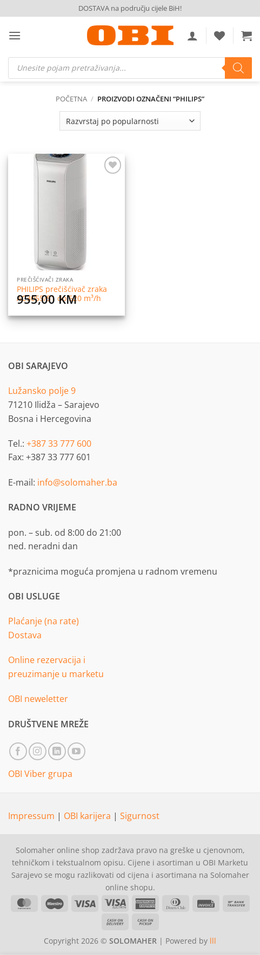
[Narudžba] (129, 121)
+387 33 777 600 (58, 443)
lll (213, 941)
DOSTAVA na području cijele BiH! (130, 8)
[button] (14, 35)
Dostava (25, 635)
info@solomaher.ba (77, 482)
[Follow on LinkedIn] (57, 751)
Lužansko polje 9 (42, 391)
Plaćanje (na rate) (43, 621)
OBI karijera (88, 816)
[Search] (238, 68)
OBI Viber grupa (40, 774)
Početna (71, 99)
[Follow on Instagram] (37, 751)
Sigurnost (139, 816)
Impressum (32, 816)
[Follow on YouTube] (76, 751)
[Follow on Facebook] (18, 751)
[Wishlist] (219, 35)
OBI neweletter (38, 699)
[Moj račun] (192, 35)
